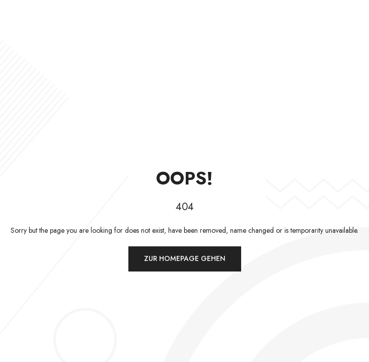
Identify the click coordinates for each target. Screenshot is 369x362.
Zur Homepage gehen (185, 258)
